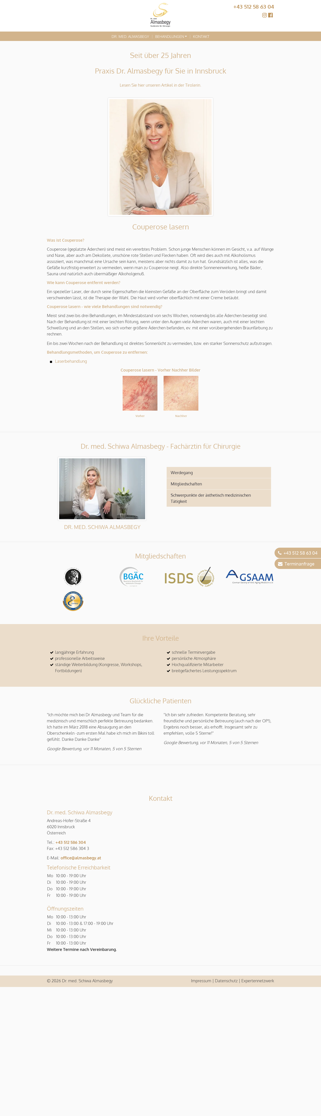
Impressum (201, 1109)
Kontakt (201, 36)
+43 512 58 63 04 (253, 6)
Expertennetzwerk (257, 1109)
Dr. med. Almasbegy (130, 36)
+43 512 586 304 (70, 971)
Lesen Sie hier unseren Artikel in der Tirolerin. (160, 85)
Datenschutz (226, 1109)
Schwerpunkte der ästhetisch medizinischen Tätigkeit (211, 498)
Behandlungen (169, 36)
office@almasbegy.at (81, 986)
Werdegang (182, 472)
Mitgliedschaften (186, 483)
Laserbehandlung (71, 361)
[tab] (219, 472)
